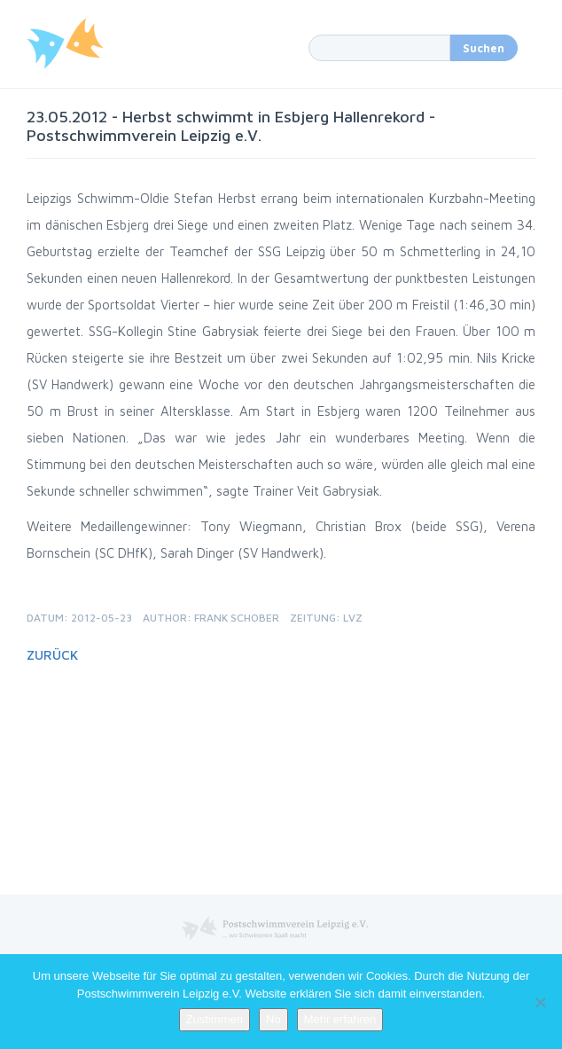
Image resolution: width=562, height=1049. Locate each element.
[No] (540, 1002)
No (273, 1019)
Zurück (52, 654)
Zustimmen (214, 1019)
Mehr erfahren (340, 1019)
